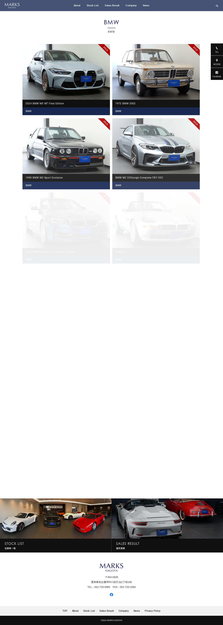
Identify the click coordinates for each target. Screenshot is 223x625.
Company (131, 5)
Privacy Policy (152, 611)
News (146, 5)
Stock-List (93, 5)
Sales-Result (112, 5)
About (77, 5)
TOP (65, 611)
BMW (28, 111)
